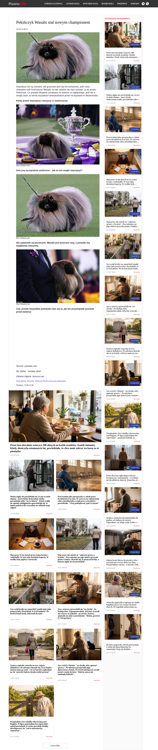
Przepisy (122, 4)
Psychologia (90, 4)
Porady (135, 4)
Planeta (17, 4)
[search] (147, 3)
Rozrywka (108, 4)
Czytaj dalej (55, 745)
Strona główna (53, 4)
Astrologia (72, 4)
